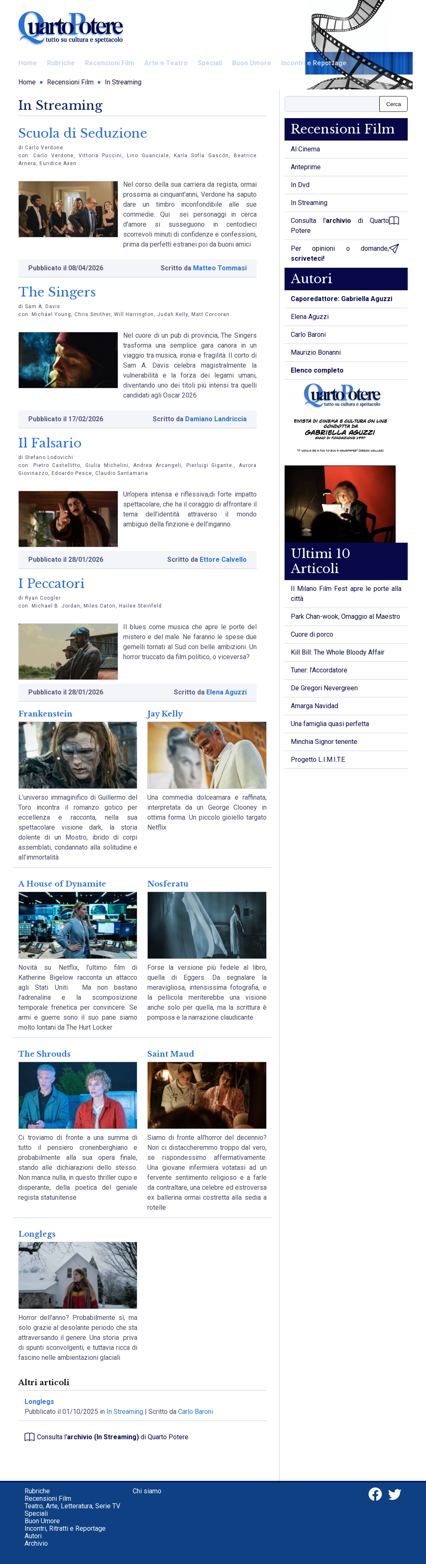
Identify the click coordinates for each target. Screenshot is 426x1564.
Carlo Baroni (195, 1412)
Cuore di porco (312, 634)
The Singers (57, 292)
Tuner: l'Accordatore (319, 670)
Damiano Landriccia (216, 419)
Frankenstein (45, 714)
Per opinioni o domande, (345, 253)
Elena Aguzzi (226, 692)
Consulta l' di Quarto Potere (106, 1437)
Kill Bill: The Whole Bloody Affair (337, 652)
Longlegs (37, 1234)
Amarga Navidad (314, 706)
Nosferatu (167, 884)
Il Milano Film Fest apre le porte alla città (346, 594)
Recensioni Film (109, 63)
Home (27, 63)
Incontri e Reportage (314, 63)
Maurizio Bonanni (316, 352)
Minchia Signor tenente (324, 742)
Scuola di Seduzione (82, 133)
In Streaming (123, 82)
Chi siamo (147, 1491)
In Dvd (300, 185)
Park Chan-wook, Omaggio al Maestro (345, 616)
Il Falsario (50, 443)
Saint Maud (170, 1054)
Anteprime (306, 167)
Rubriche (61, 63)
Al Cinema (305, 149)
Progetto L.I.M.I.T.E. (318, 759)
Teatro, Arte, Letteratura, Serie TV (72, 1506)
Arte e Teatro (166, 63)
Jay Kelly (165, 714)
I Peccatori (51, 583)
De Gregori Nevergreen (324, 688)
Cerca (393, 104)
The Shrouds (44, 1054)
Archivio (36, 1543)
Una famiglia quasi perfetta (330, 724)
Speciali (210, 63)
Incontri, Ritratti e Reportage (65, 1528)
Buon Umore (251, 63)
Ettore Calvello (223, 559)
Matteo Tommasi (220, 268)
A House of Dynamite (62, 884)
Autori (33, 1536)
